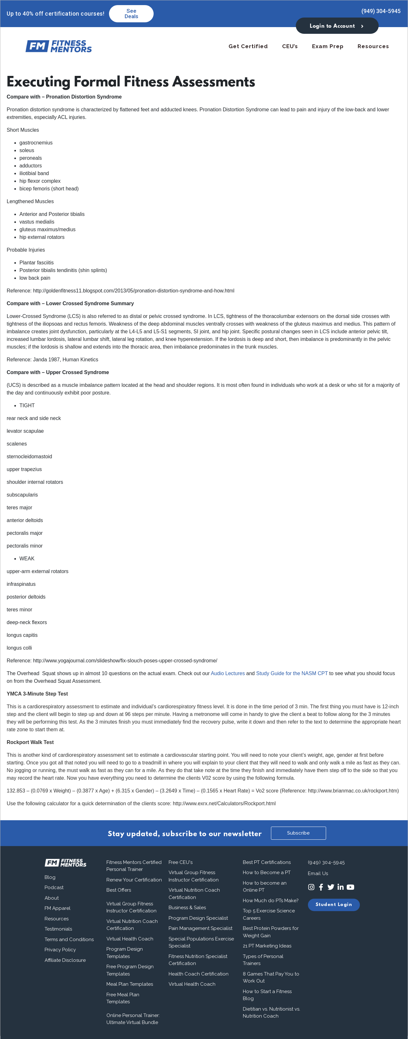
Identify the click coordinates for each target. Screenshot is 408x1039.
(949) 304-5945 (381, 11)
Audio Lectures (228, 673)
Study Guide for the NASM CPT (292, 673)
